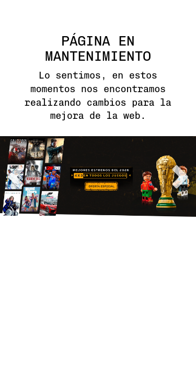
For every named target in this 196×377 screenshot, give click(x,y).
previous (15, 176)
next (180, 176)
